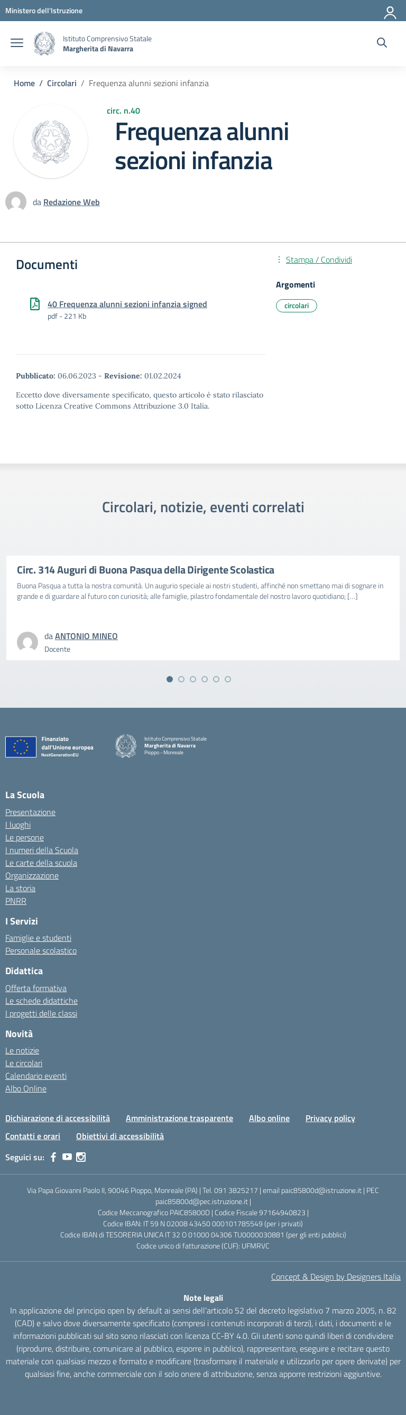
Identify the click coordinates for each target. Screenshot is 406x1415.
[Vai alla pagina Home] (24, 83)
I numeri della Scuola (41, 850)
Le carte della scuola (41, 862)
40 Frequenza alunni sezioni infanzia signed (127, 304)
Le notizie (22, 1050)
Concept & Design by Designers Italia (336, 1276)
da (38, 202)
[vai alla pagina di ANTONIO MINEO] (86, 636)
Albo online (269, 1118)
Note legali (203, 1297)
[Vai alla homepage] (44, 44)
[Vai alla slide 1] (170, 679)
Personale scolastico (41, 950)
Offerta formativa (36, 988)
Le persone (24, 837)
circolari (296, 305)
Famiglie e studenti (38, 937)
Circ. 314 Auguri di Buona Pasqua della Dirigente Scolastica (145, 569)
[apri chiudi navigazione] (17, 44)
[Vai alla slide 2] (181, 679)
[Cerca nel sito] (382, 44)
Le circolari (23, 1063)
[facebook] (53, 1157)
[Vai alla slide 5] (216, 679)
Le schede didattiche (41, 1000)
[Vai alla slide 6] (228, 679)
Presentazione (30, 812)
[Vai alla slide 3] (193, 679)
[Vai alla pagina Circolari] (62, 83)
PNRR (15, 900)
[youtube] (67, 1157)
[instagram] (81, 1157)
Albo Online (26, 1088)
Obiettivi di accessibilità (120, 1136)
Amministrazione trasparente (179, 1118)
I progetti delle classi (41, 1013)
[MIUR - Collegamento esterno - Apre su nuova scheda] (43, 10)
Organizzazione (32, 875)
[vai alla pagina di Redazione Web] (71, 202)
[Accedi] (391, 11)
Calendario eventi (36, 1075)
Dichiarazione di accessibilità (57, 1118)
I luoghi (18, 824)
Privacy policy (330, 1118)
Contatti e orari (32, 1136)
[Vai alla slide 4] (204, 679)
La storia (20, 888)
